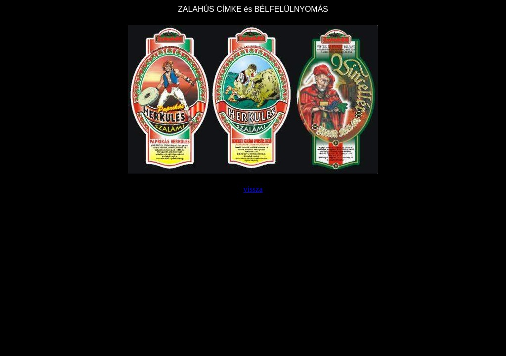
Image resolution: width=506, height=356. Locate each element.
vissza (252, 189)
